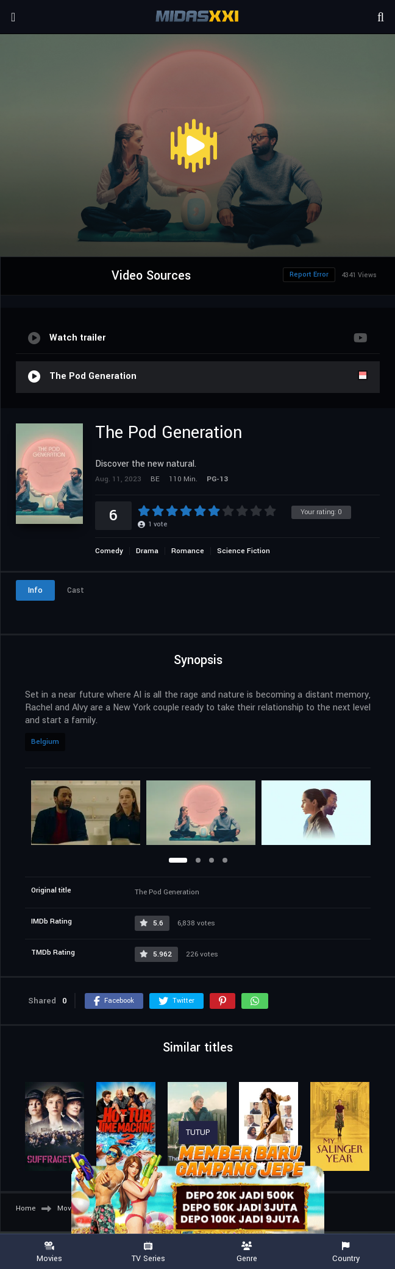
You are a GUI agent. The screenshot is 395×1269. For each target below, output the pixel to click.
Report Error (309, 274)
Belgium (45, 742)
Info (35, 590)
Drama (147, 551)
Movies (49, 1252)
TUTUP (198, 1132)
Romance (187, 551)
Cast (75, 590)
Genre (247, 1252)
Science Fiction (243, 551)
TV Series (148, 1252)
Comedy (109, 551)
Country (345, 1252)
